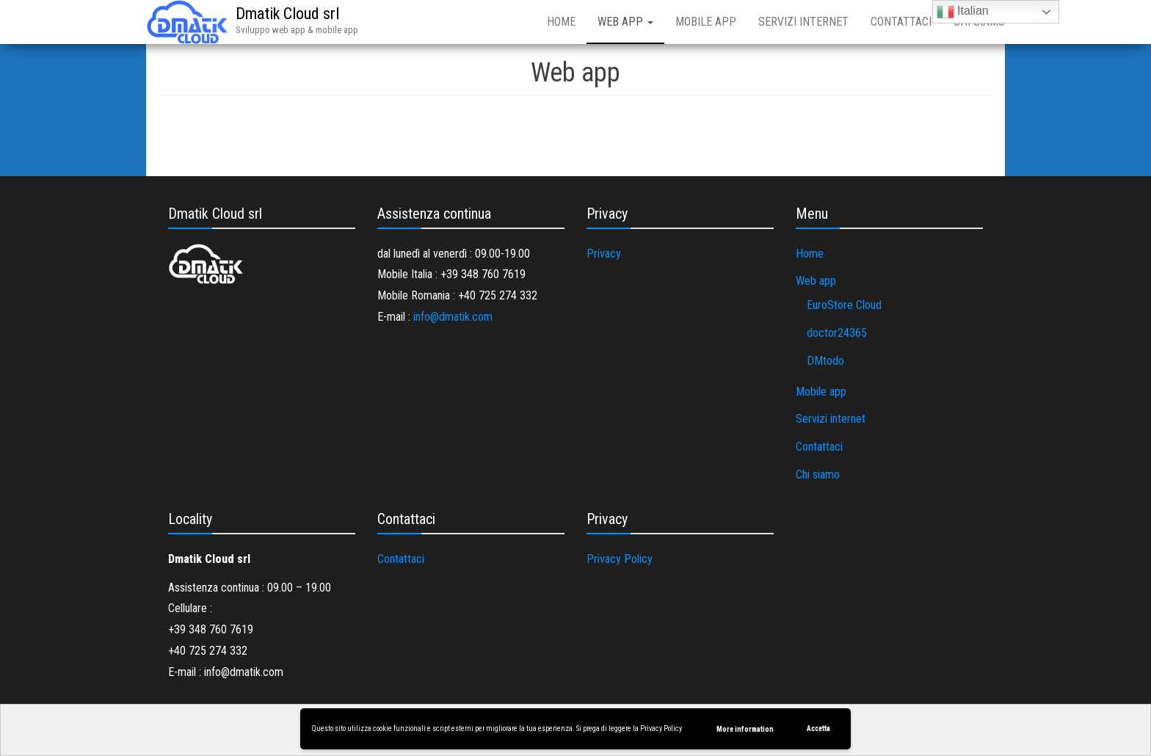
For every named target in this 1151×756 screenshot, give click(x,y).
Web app (625, 22)
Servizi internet (803, 22)
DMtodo (825, 361)
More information (745, 729)
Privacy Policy (661, 728)
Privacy (604, 254)
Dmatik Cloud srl (287, 13)
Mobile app (705, 22)
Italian (963, 12)
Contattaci (901, 22)
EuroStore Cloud (844, 305)
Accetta (818, 728)
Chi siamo (818, 474)
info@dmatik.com (453, 317)
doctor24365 (837, 333)
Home (561, 22)
